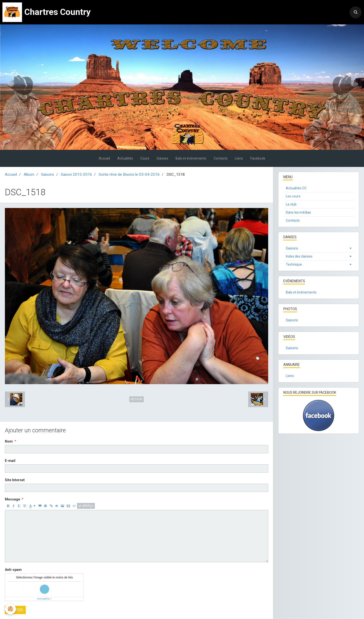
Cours (144, 158)
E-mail (10, 461)
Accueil (104, 158)
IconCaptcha (43, 598)
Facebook (257, 158)
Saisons (47, 174)
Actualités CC (296, 188)
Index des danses (299, 256)
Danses (162, 158)
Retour (136, 399)
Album (29, 174)
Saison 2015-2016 (76, 174)
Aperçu (85, 506)
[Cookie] (10, 608)
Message (12, 499)
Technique (294, 264)
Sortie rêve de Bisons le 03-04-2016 (129, 174)
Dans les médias (298, 212)
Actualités (125, 158)
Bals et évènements (191, 158)
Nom (9, 441)
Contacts (221, 158)
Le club (291, 204)
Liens (239, 158)
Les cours (293, 196)
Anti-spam (13, 570)
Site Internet (15, 480)
